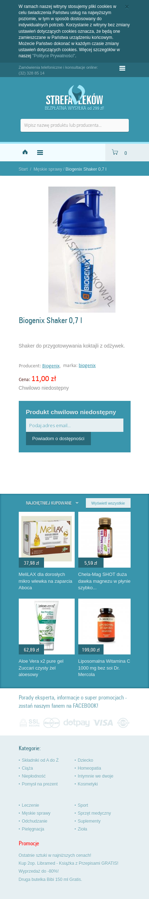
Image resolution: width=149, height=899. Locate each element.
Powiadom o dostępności (58, 438)
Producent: (30, 366)
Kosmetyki (88, 784)
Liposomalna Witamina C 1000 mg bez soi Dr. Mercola (104, 667)
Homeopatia (89, 768)
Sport (83, 805)
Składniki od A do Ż (40, 760)
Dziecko (85, 760)
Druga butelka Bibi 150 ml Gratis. (50, 879)
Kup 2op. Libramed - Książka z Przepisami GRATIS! (69, 863)
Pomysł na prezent (40, 784)
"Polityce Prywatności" (53, 55)
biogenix (87, 365)
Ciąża (27, 768)
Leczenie (30, 805)
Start (23, 169)
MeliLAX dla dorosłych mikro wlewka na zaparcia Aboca (46, 581)
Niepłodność (34, 776)
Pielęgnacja (33, 829)
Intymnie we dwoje (96, 776)
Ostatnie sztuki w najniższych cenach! (55, 855)
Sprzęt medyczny (94, 813)
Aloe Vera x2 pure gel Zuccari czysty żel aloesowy (41, 667)
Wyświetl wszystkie (108, 503)
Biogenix (51, 366)
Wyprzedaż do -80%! (39, 871)
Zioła (82, 829)
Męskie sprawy (48, 169)
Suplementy (89, 821)
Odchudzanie (35, 821)
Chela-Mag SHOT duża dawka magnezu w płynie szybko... (104, 581)
